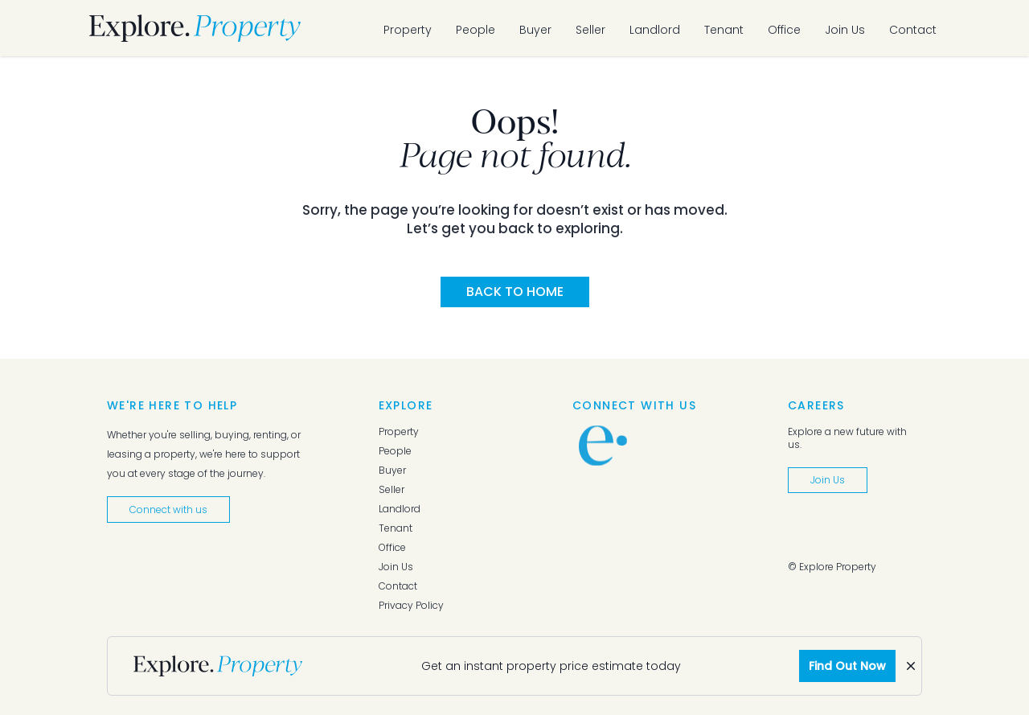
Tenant (724, 30)
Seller (590, 30)
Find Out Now (847, 666)
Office (784, 30)
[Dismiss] (911, 666)
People (475, 30)
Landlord (654, 30)
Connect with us (168, 509)
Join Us (845, 30)
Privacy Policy (411, 605)
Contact (913, 30)
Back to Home (515, 291)
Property (407, 30)
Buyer (535, 30)
